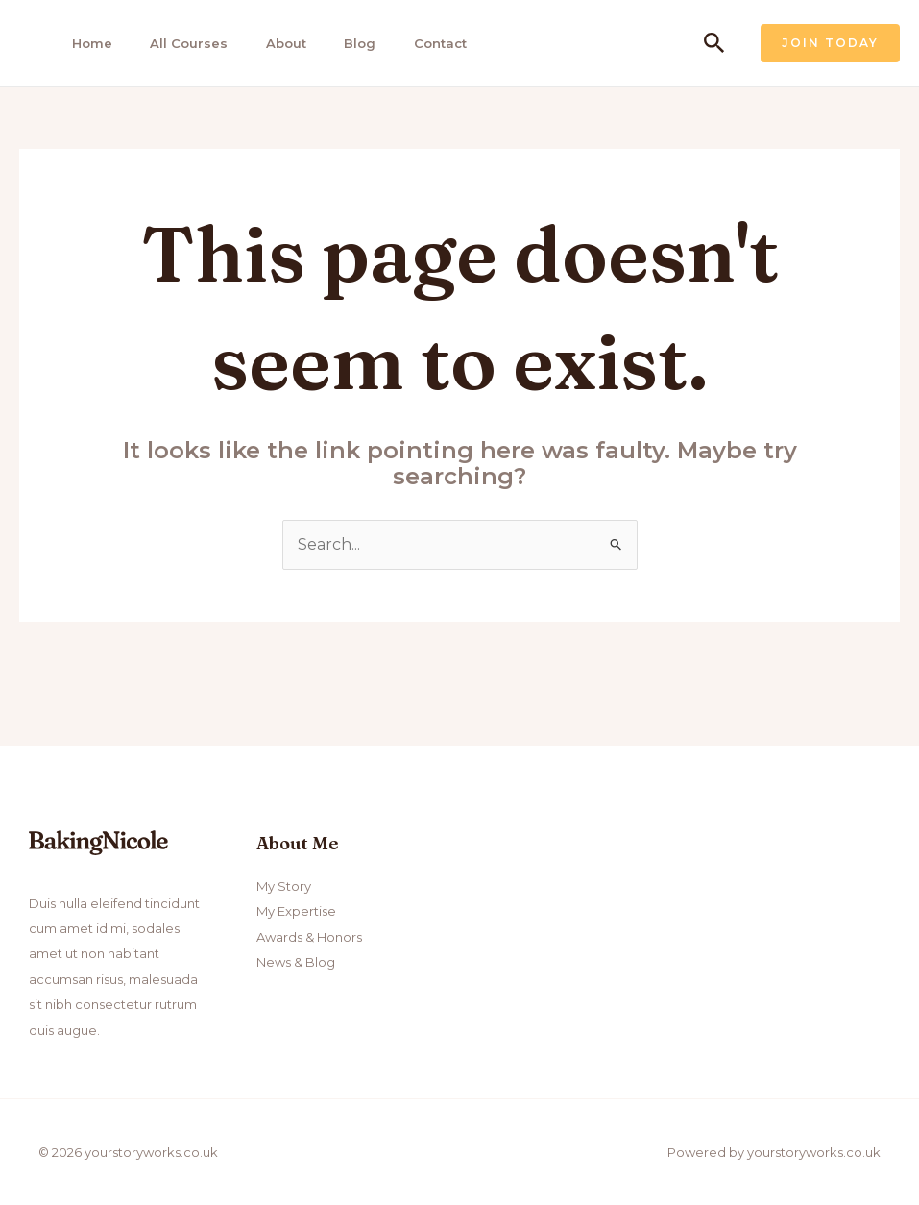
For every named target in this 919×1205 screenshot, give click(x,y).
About (275, 43)
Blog (347, 43)
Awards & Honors (309, 937)
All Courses (181, 43)
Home (86, 43)
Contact (425, 43)
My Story (283, 886)
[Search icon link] (714, 44)
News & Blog (295, 962)
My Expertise (296, 911)
